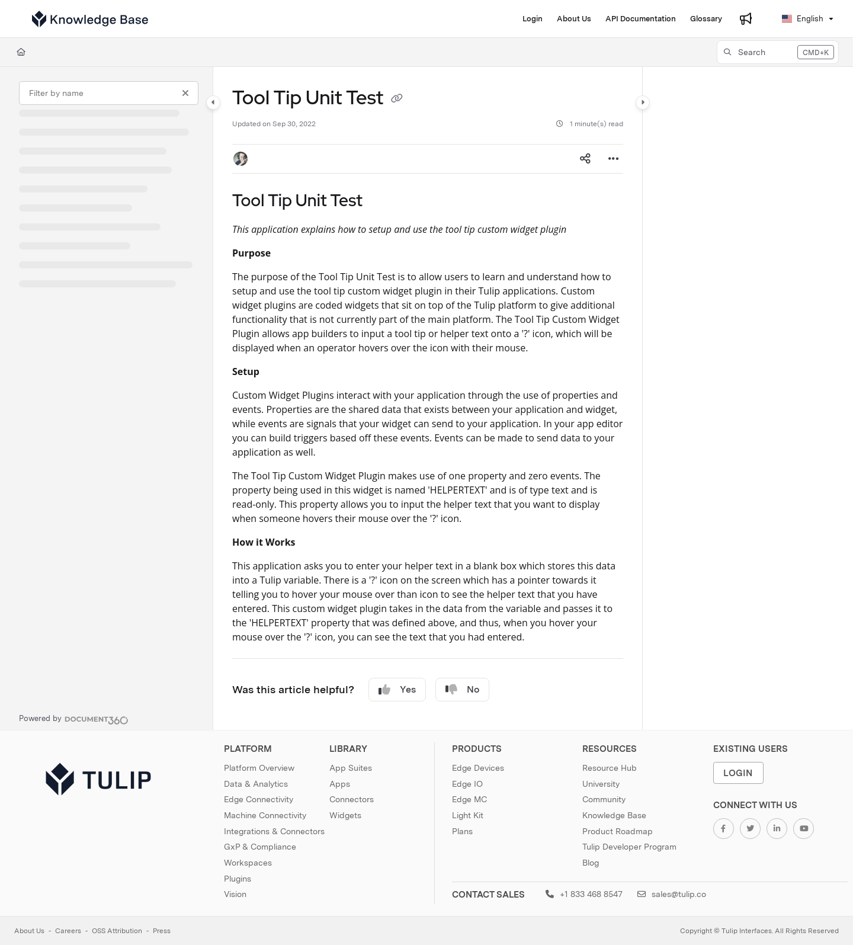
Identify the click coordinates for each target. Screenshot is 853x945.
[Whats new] (745, 18)
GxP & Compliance (260, 846)
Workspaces (248, 862)
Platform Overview (259, 768)
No (462, 690)
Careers (68, 931)
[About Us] (574, 19)
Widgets (345, 815)
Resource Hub (609, 768)
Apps (339, 784)
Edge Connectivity (258, 799)
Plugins (237, 878)
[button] (778, 52)
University (601, 784)
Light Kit (467, 815)
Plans (462, 831)
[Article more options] (613, 158)
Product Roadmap (617, 831)
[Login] (532, 19)
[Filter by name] (108, 93)
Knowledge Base (614, 815)
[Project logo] (90, 19)
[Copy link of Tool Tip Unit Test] (396, 99)
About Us (29, 931)
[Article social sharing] (585, 158)
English (802, 18)
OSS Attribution (117, 931)
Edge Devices (478, 768)
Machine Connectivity (265, 815)
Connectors (351, 799)
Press (162, 931)
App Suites (350, 768)
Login (738, 773)
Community (604, 799)
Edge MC (469, 799)
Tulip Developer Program (629, 846)
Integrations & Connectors (274, 831)
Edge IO (467, 784)
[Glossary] (706, 19)
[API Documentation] (640, 19)
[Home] (21, 52)
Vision (235, 894)
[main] (427, 398)
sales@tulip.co (671, 894)
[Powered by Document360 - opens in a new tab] (74, 718)
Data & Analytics (256, 784)
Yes (397, 690)
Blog (590, 862)
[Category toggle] (213, 102)
